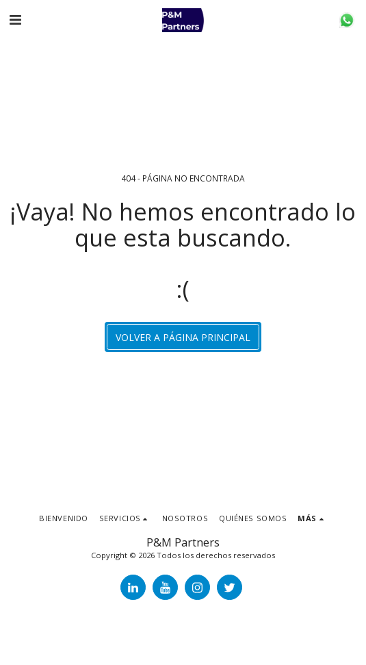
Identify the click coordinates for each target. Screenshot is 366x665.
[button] (15, 19)
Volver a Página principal (183, 337)
